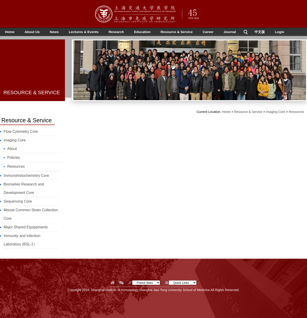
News (54, 32)
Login (279, 32)
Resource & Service (177, 32)
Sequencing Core (18, 201)
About (12, 149)
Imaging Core (15, 140)
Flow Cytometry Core (21, 131)
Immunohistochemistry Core (26, 175)
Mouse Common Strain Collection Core (31, 214)
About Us (32, 32)
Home (10, 32)
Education (142, 32)
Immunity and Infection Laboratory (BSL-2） (22, 240)
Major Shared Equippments (26, 227)
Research (116, 32)
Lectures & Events (84, 32)
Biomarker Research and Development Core (24, 188)
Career (208, 32)
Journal (230, 32)
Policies (13, 157)
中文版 (260, 32)
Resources (16, 166)
